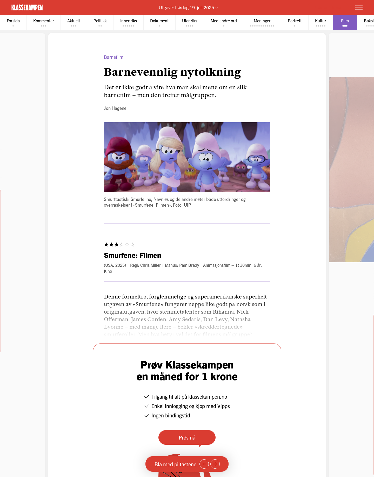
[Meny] (359, 7)
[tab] (13, 22)
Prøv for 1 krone (328, 7)
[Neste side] (215, 464)
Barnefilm (113, 57)
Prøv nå (187, 437)
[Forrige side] (204, 464)
